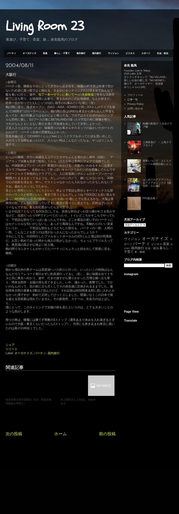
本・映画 (139, 251)
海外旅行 (80, 53)
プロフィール (135, 95)
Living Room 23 (45, 26)
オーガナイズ (29, 53)
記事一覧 (132, 99)
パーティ (11, 53)
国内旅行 (96, 53)
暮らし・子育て (62, 53)
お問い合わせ (135, 108)
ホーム (60, 433)
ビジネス (130, 53)
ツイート (12, 349)
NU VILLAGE (157, 76)
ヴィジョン (113, 53)
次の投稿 (14, 433)
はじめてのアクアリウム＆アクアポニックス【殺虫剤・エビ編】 (157, 182)
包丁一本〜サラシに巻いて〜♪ (58, 94)
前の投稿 (107, 433)
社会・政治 (162, 53)
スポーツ (145, 53)
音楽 (45, 53)
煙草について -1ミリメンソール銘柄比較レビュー (157, 164)
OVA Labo (130, 73)
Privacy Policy (135, 103)
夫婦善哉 (88, 94)
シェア (10, 344)
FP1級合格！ (150, 198)
